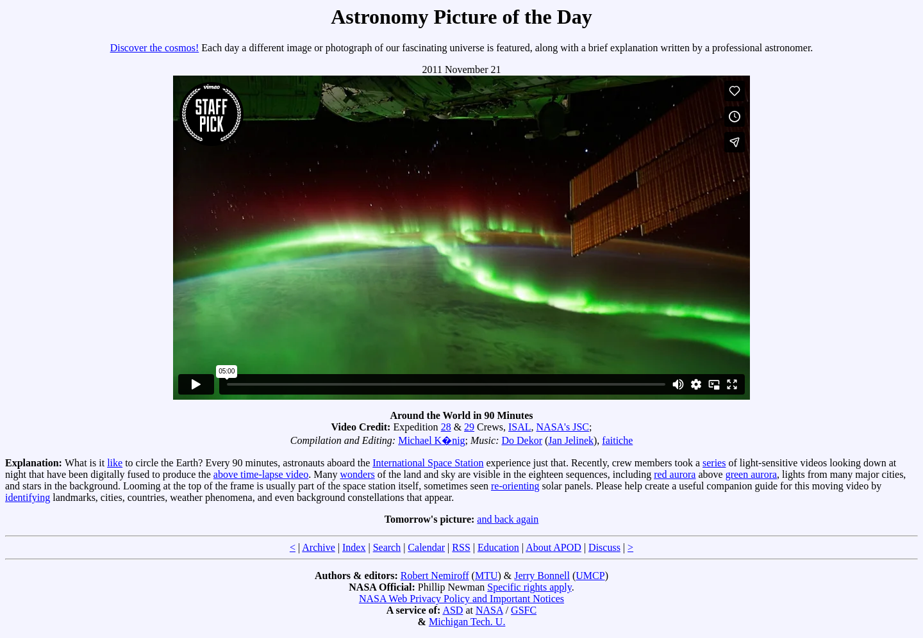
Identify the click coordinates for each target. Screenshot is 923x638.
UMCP (590, 575)
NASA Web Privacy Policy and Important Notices (461, 598)
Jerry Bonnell (542, 575)
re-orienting (515, 485)
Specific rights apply (529, 587)
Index (353, 547)
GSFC (523, 610)
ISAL (519, 426)
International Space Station (427, 462)
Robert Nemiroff (435, 575)
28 (446, 426)
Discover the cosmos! (154, 47)
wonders (357, 474)
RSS (461, 547)
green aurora (751, 474)
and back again (507, 519)
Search (387, 547)
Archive (318, 547)
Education (498, 547)
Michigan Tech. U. (467, 621)
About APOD (553, 547)
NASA (489, 610)
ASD (452, 610)
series (714, 462)
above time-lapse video (260, 474)
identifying (27, 497)
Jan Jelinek (571, 440)
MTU (486, 575)
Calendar (426, 547)
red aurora (674, 474)
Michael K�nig (431, 440)
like (114, 462)
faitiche (617, 440)
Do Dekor (521, 440)
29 (469, 426)
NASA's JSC (562, 426)
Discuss (604, 547)
